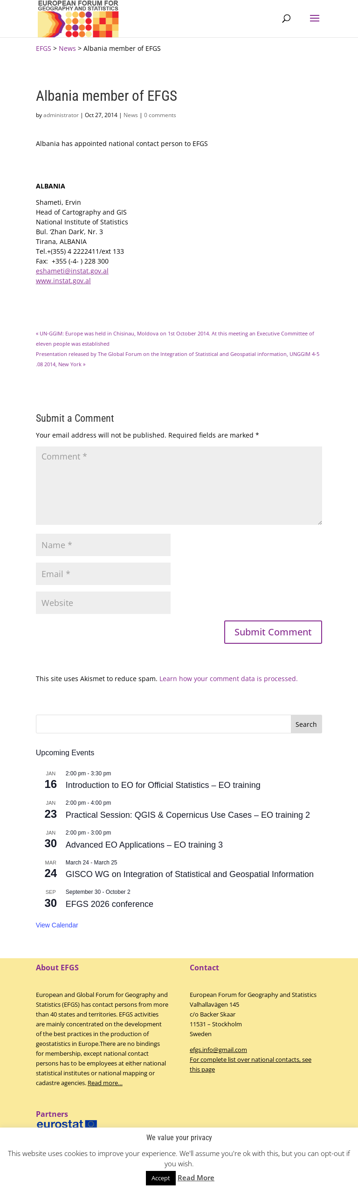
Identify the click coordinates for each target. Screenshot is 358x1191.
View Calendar (57, 925)
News (131, 115)
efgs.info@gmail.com (218, 1049)
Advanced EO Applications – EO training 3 (144, 845)
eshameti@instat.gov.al (72, 270)
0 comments (160, 115)
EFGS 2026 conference (109, 904)
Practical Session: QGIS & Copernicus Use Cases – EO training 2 (188, 815)
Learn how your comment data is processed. (228, 678)
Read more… (105, 1083)
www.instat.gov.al (63, 280)
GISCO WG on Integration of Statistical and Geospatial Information (190, 874)
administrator (61, 115)
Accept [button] (160, 1178)
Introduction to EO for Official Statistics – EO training (163, 785)
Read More (196, 1177)
